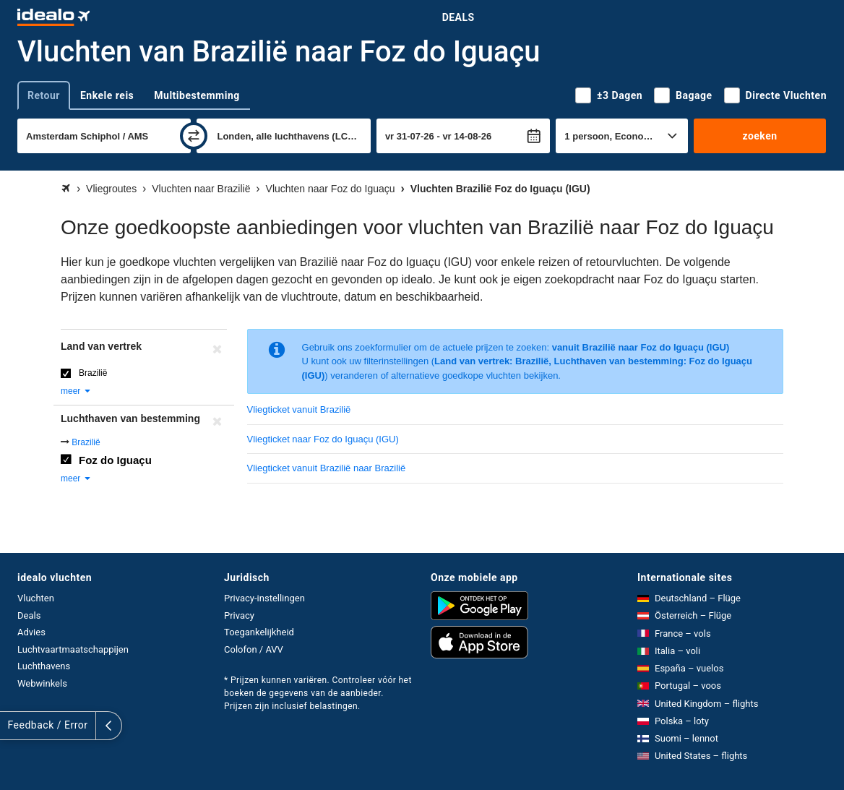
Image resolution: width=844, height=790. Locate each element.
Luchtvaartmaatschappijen (73, 649)
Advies (31, 632)
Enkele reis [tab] (107, 95)
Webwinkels (42, 683)
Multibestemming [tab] (196, 95)
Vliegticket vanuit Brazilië (299, 409)
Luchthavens (43, 666)
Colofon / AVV (253, 649)
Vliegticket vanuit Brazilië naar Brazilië (326, 468)
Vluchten (35, 598)
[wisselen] (193, 136)
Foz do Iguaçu (115, 460)
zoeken (759, 136)
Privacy (239, 615)
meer (76, 391)
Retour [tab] (43, 95)
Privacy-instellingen (264, 598)
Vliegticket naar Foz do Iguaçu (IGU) (323, 439)
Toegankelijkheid (259, 632)
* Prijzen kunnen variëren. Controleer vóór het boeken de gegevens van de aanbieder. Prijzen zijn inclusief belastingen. (318, 693)
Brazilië (93, 373)
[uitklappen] (13, 725)
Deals (458, 17)
